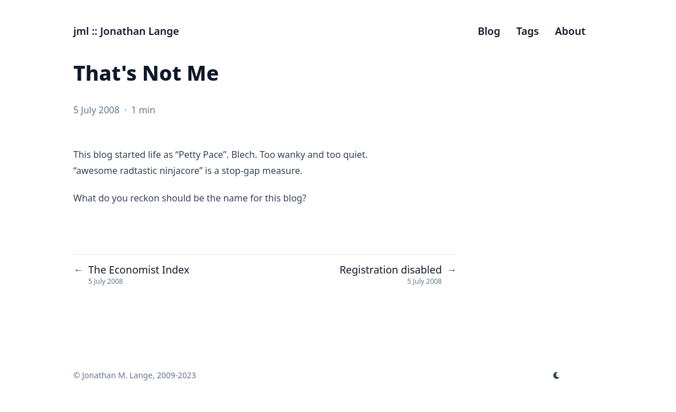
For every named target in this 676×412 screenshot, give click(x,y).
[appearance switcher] (557, 375)
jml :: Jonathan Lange (126, 31)
